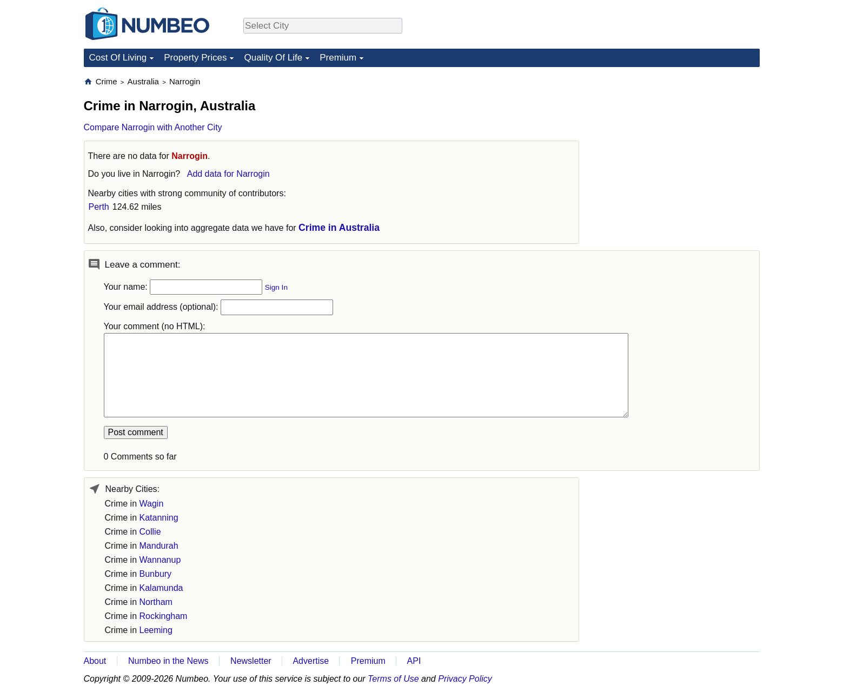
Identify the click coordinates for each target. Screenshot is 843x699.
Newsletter (250, 660)
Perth (99, 206)
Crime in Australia (339, 227)
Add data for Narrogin (228, 173)
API (414, 660)
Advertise (311, 660)
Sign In (276, 287)
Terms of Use (393, 678)
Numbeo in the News (168, 660)
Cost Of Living (118, 57)
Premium (338, 57)
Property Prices (195, 57)
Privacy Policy (465, 678)
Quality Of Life (273, 57)
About (95, 660)
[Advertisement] (679, 143)
